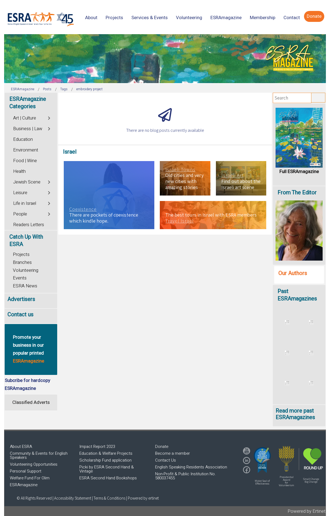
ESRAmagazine (23, 485)
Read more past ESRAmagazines (295, 414)
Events (20, 278)
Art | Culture (24, 118)
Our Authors (292, 273)
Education (23, 139)
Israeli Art (232, 175)
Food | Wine (25, 161)
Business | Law (27, 129)
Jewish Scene (26, 182)
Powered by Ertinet (307, 511)
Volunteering (25, 270)
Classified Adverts (31, 402)
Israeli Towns (180, 170)
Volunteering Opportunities (33, 464)
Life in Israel (24, 203)
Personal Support (25, 471)
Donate (161, 447)
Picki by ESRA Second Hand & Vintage (106, 469)
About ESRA (21, 447)
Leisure (20, 193)
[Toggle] (49, 117)
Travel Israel (179, 221)
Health (19, 171)
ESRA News (25, 285)
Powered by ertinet (143, 498)
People (20, 214)
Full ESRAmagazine (299, 171)
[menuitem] (91, 17)
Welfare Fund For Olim (30, 478)
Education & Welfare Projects (105, 453)
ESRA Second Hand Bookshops (108, 478)
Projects (21, 254)
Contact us (20, 315)
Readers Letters (28, 224)
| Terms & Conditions (108, 498)
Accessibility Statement (73, 498)
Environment (25, 150)
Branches (22, 262)
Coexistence (83, 209)
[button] (262, 460)
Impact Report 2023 (97, 447)
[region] (165, 58)
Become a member (172, 453)
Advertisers (21, 299)
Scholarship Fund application (105, 460)
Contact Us (165, 460)
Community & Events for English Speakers (39, 455)
